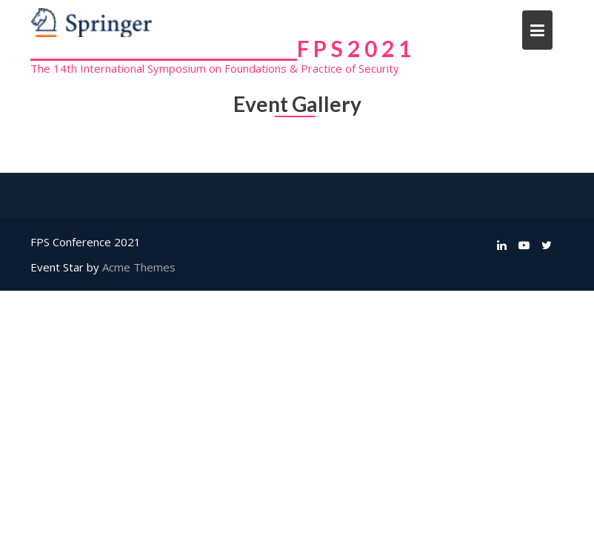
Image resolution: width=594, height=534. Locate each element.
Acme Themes (139, 267)
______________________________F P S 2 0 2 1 (220, 48)
